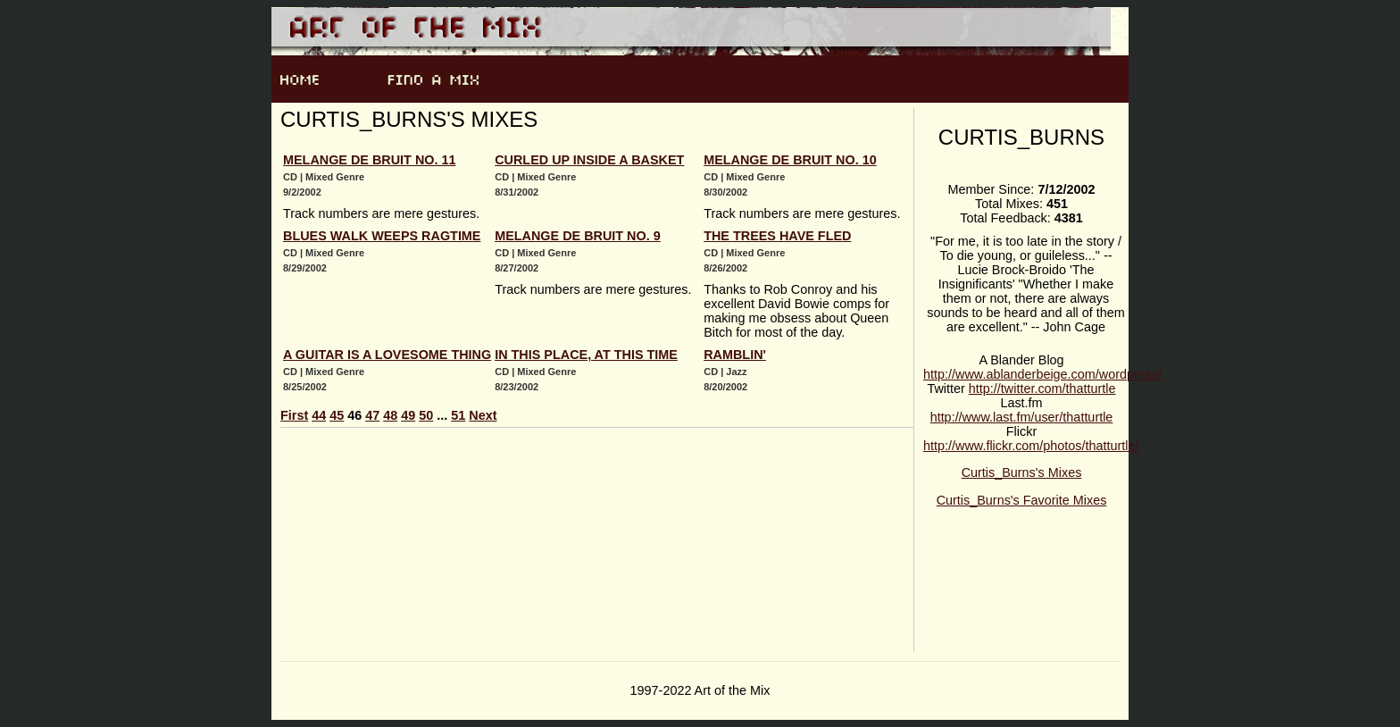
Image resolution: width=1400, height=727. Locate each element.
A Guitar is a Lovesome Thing (387, 354)
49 (408, 415)
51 (458, 415)
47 (372, 415)
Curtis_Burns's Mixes (1022, 472)
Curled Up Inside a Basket (589, 160)
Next (482, 415)
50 (426, 415)
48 (390, 415)
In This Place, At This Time (586, 354)
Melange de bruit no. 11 (369, 160)
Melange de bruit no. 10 (790, 160)
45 (336, 415)
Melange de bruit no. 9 (578, 236)
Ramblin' (735, 354)
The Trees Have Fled (777, 236)
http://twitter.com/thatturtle (1042, 388)
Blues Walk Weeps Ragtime (381, 236)
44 (319, 415)
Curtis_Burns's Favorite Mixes (1022, 500)
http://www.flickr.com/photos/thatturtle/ (1031, 446)
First (294, 415)
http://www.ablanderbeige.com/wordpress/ (1042, 374)
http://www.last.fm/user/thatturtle (1021, 417)
